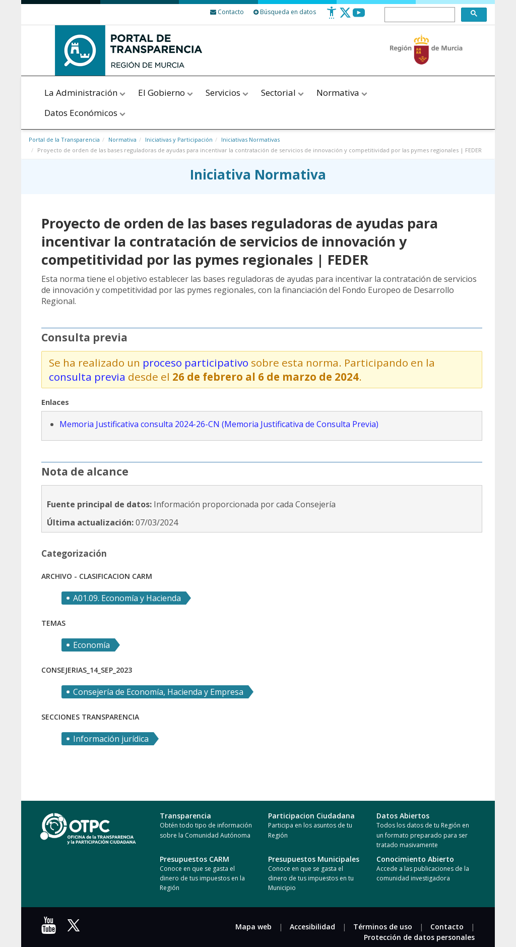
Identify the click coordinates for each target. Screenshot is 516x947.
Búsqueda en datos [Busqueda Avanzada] (284, 12)
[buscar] (419, 15)
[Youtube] (359, 16)
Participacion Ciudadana (311, 815)
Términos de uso (382, 926)
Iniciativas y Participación (179, 139)
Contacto (447, 926)
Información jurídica (111, 738)
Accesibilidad (312, 926)
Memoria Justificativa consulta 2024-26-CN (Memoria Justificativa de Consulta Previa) (218, 424)
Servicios (228, 92)
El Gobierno (166, 92)
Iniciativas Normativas (250, 139)
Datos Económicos (85, 113)
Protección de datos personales (419, 937)
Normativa (341, 92)
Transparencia (185, 815)
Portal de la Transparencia (64, 139)
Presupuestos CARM (194, 859)
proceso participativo (197, 363)
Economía (91, 644)
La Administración (85, 92)
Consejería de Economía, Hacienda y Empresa (158, 691)
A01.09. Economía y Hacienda (127, 598)
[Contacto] (227, 12)
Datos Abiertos (402, 815)
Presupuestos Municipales (313, 859)
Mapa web (253, 926)
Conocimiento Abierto (415, 859)
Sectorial (283, 92)
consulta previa (87, 377)
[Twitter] (345, 16)
